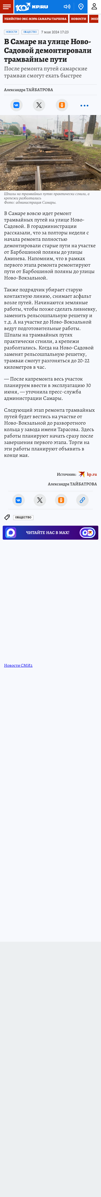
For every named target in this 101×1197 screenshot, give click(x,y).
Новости (78, 19)
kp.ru (92, 474)
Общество (30, 32)
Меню (5, 6)
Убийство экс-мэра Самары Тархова (35, 19)
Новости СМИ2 (18, 665)
